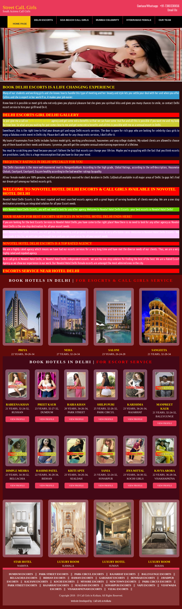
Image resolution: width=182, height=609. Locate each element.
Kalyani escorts (36, 581)
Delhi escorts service (39, 120)
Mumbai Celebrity (107, 20)
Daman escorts (82, 578)
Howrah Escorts (143, 578)
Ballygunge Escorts (156, 574)
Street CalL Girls (19, 8)
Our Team (165, 20)
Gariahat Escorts (112, 578)
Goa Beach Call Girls (74, 20)
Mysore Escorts (92, 581)
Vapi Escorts (146, 585)
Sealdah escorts (87, 585)
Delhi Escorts (43, 20)
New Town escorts (123, 581)
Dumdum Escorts (21, 574)
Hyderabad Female (138, 20)
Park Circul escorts (89, 574)
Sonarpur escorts (118, 585)
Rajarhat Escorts (56, 585)
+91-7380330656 (169, 6)
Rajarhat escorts (123, 574)
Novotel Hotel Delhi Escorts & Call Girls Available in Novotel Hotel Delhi (89, 191)
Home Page (20, 23)
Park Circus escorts (156, 581)
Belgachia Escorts (23, 578)
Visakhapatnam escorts (85, 589)
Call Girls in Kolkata (102, 601)
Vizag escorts (118, 589)
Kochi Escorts (64, 581)
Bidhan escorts (54, 578)
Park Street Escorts (53, 574)
